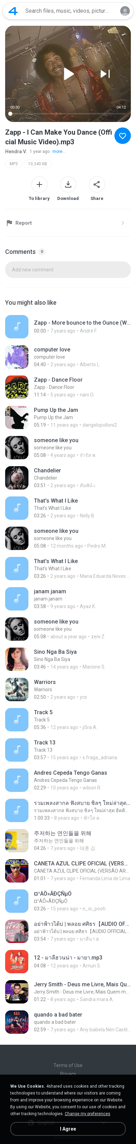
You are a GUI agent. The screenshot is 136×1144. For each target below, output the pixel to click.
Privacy (68, 1074)
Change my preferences (87, 1113)
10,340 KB (37, 163)
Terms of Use (68, 1065)
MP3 (14, 163)
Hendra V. (16, 151)
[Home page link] (13, 11)
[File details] (68, 326)
